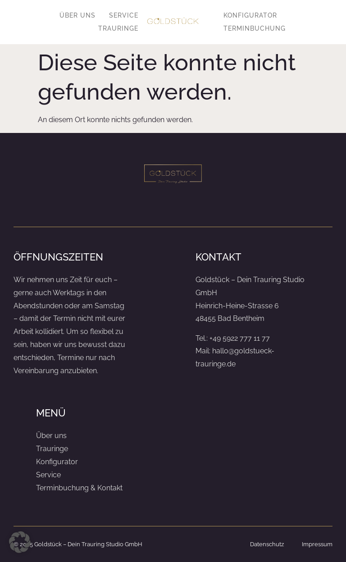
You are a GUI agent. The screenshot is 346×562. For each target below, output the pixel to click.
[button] (20, 542)
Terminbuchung (254, 28)
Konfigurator (250, 15)
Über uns (77, 15)
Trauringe (118, 28)
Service (123, 15)
